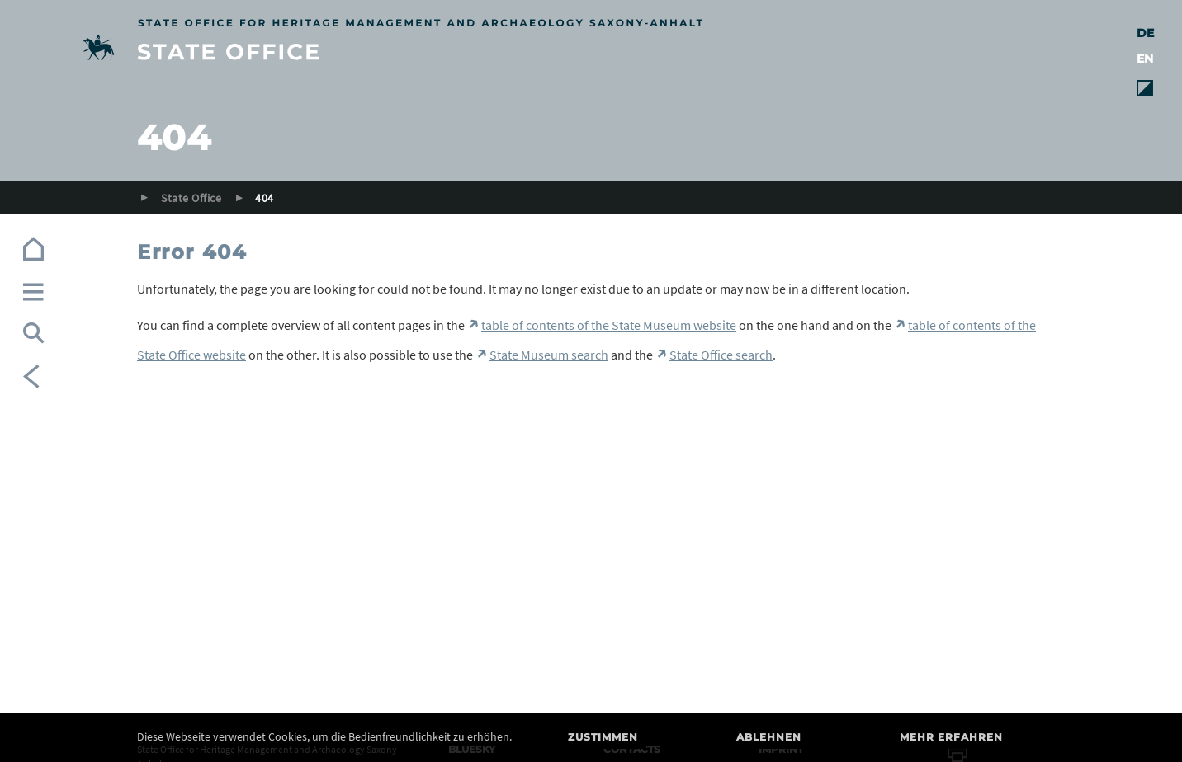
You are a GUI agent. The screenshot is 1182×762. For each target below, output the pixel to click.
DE (1145, 33)
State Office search (721, 354)
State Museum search (548, 354)
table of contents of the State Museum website (608, 325)
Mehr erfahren (951, 737)
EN (1145, 58)
